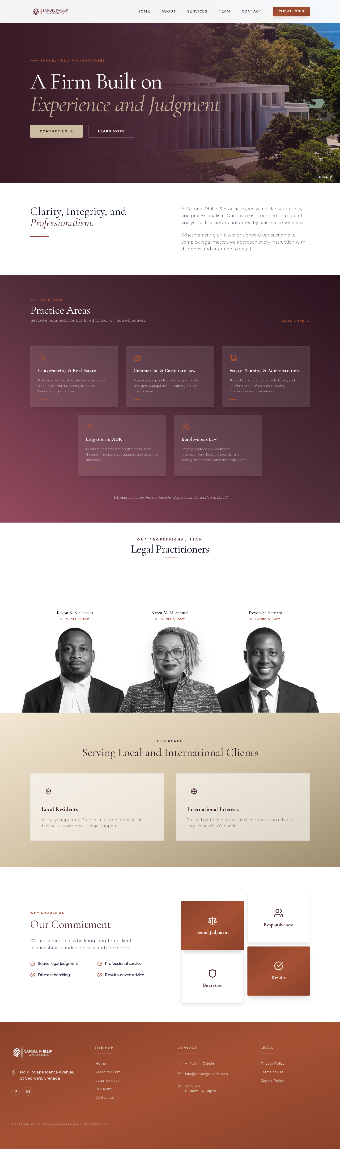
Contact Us (56, 132)
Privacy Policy (273, 1063)
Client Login (291, 11)
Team (224, 11)
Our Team (103, 1089)
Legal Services (106, 1080)
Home (143, 11)
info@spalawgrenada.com (206, 1074)
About (169, 11)
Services (197, 11)
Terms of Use (272, 1072)
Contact (252, 11)
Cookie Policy (272, 1080)
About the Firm (107, 1072)
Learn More (111, 132)
